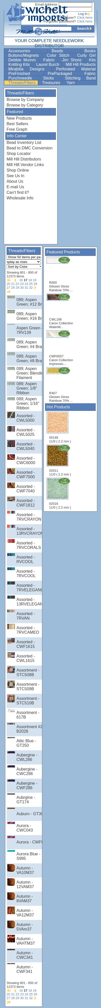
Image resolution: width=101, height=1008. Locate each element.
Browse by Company (25, 99)
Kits (92, 60)
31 (26, 287)
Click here (84, 17)
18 (30, 280)
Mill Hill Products (81, 64)
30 (22, 287)
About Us (15, 181)
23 (22, 284)
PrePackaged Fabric (72, 73)
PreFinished (25, 73)
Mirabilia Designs (29, 69)
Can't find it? (18, 192)
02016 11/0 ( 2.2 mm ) (60, 493)
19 (34, 280)
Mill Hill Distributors (24, 159)
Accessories (27, 51)
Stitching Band (80, 78)
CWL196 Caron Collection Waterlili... (61, 311)
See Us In (15, 176)
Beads (65, 51)
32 (31, 287)
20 (8, 284)
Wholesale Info (20, 198)
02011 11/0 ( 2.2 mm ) (60, 460)
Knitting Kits (19, 64)
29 (17, 287)
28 (13, 287)
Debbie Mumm (23, 60)
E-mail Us (15, 187)
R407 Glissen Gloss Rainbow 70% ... (61, 385)
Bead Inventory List (24, 142)
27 (8, 287)
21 (13, 284)
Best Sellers (17, 124)
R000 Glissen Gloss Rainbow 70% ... (61, 274)
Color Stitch (59, 55)
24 (26, 284)
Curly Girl (86, 55)
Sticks (51, 78)
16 (21, 280)
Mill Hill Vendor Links (25, 165)
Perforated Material (76, 69)
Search (85, 28)
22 (17, 284)
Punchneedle (23, 78)
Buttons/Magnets (25, 55)
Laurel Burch (48, 64)
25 (31, 284)
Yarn (71, 83)
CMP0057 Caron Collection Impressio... (61, 348)
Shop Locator (19, 153)
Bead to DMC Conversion (29, 148)
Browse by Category (25, 105)
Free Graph (17, 129)
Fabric (50, 60)
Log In (85, 14)
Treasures (51, 83)
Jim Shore (73, 60)
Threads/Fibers (22, 83)
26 (35, 284)
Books (90, 51)
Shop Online (18, 170)
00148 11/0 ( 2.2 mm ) (60, 427)
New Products (19, 118)
